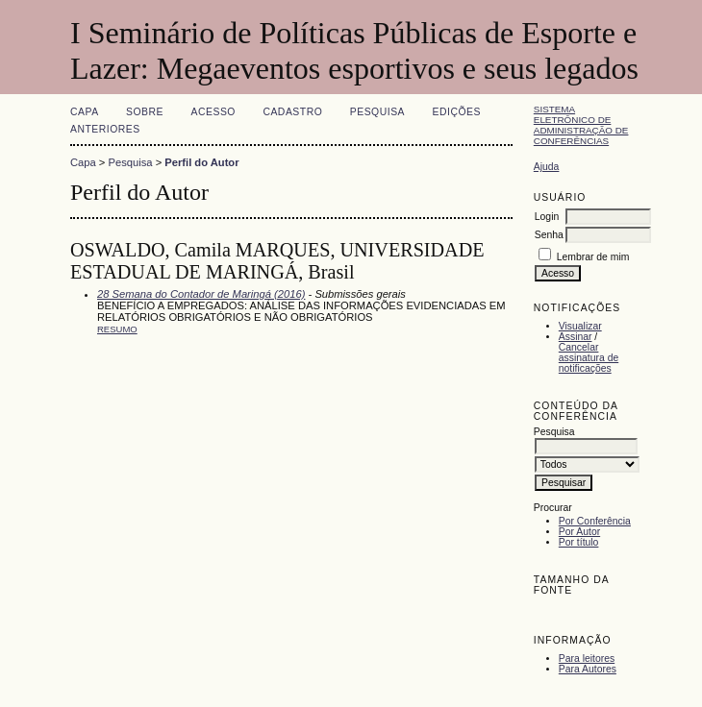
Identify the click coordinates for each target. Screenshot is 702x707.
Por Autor (579, 531)
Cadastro (292, 112)
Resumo (117, 329)
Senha (549, 235)
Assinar (575, 336)
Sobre (144, 112)
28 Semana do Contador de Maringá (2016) (201, 294)
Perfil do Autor (201, 162)
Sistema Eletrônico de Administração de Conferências (581, 125)
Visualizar (580, 326)
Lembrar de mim (593, 257)
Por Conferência (595, 521)
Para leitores (586, 658)
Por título (579, 542)
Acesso (213, 112)
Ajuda (547, 166)
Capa (84, 112)
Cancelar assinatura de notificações (588, 358)
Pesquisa (377, 112)
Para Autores (587, 669)
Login (547, 216)
